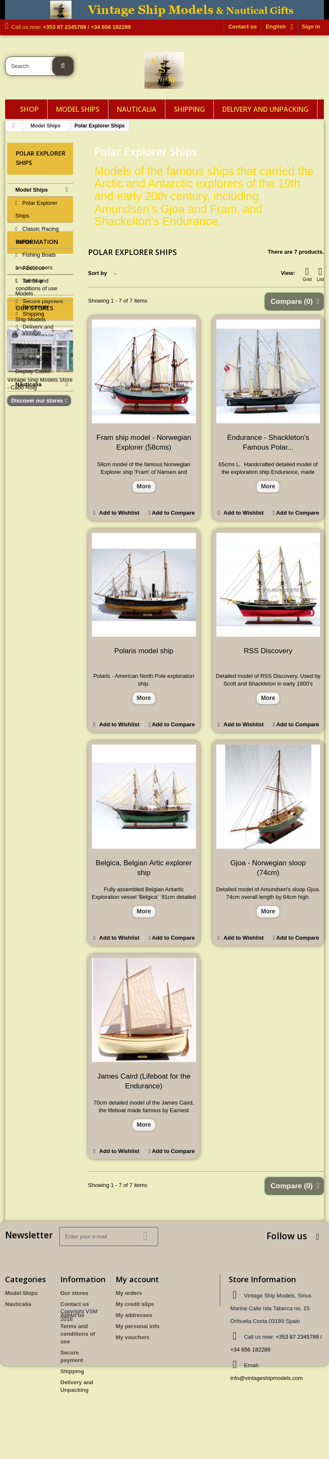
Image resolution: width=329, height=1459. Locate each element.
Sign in (311, 26)
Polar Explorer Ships (36, 209)
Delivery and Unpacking (265, 109)
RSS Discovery (268, 651)
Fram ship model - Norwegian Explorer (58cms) (143, 442)
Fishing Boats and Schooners (35, 261)
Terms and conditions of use (77, 1334)
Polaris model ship (143, 651)
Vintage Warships (28, 338)
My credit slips (135, 1304)
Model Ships (77, 109)
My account (137, 1279)
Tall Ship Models (29, 287)
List (320, 274)
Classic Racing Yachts (37, 235)
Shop (29, 109)
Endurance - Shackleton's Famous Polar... (268, 442)
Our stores (34, 562)
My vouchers (132, 1337)
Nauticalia (136, 109)
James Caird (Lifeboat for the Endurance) (143, 1081)
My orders (129, 1293)
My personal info (137, 1326)
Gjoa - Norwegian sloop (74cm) (268, 868)
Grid (307, 274)
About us (33, 452)
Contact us (242, 26)
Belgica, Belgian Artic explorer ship (144, 868)
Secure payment (42, 485)
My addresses (134, 1315)
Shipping (189, 109)
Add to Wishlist (118, 513)
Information (37, 429)
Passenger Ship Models (32, 313)
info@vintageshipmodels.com (266, 1378)
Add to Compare (173, 513)
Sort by (97, 273)
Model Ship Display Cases (33, 364)
